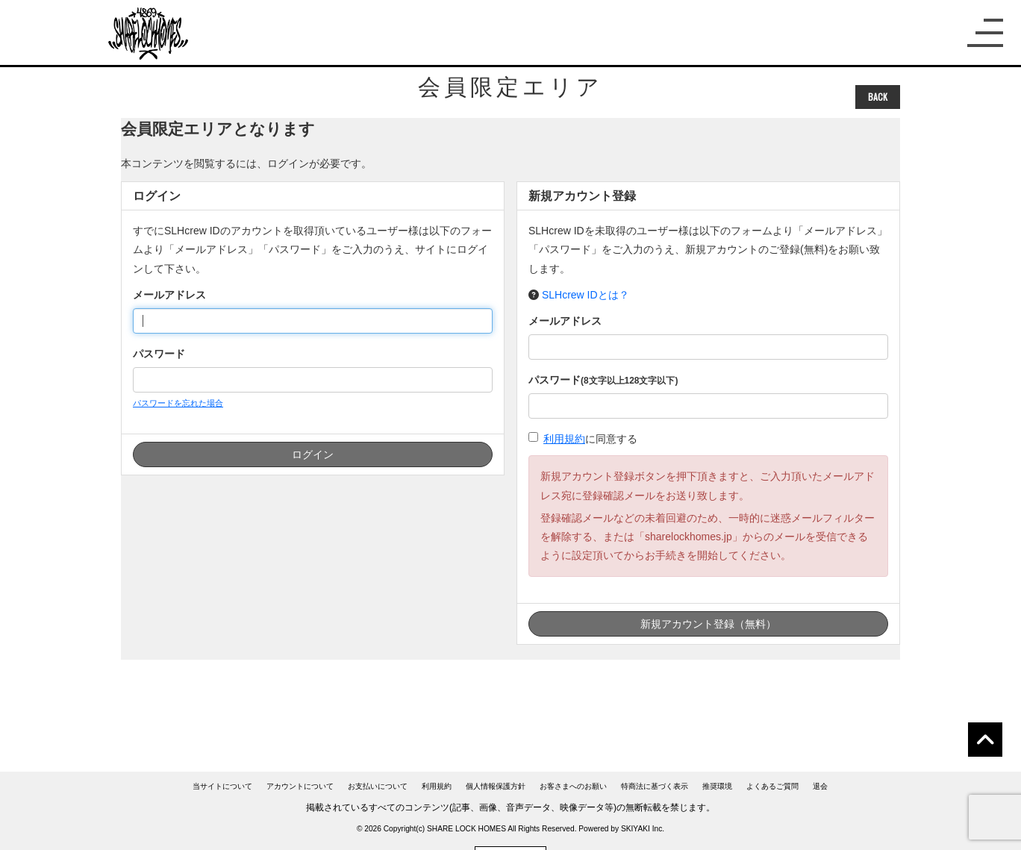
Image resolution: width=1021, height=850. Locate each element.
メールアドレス (169, 295)
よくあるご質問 (772, 786)
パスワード (159, 354)
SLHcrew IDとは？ (585, 295)
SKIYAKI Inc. (642, 829)
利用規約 (564, 439)
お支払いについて (378, 786)
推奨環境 (717, 786)
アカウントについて (300, 786)
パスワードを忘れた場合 (178, 403)
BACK (877, 96)
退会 (820, 786)
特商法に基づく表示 (654, 786)
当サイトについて (222, 786)
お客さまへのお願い (573, 786)
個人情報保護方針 (495, 786)
